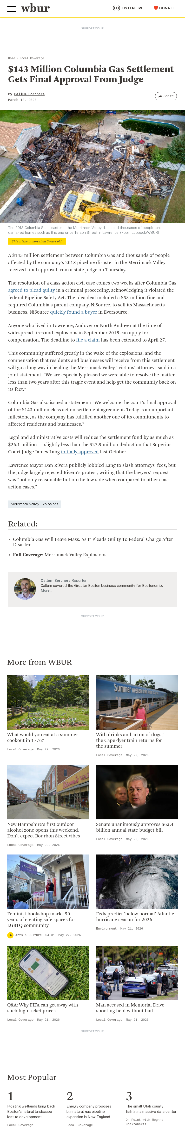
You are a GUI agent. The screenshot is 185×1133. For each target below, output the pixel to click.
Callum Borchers (29, 94)
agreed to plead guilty (31, 290)
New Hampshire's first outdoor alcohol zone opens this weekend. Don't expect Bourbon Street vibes (43, 829)
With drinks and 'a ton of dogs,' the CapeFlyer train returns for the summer (130, 740)
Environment (106, 928)
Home (11, 58)
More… (46, 589)
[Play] (10, 934)
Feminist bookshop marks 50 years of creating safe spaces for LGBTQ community (41, 919)
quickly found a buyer (73, 312)
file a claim (88, 339)
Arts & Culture (28, 934)
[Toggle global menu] (11, 9)
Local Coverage (32, 58)
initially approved (80, 451)
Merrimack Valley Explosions (35, 503)
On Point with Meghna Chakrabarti (144, 1121)
